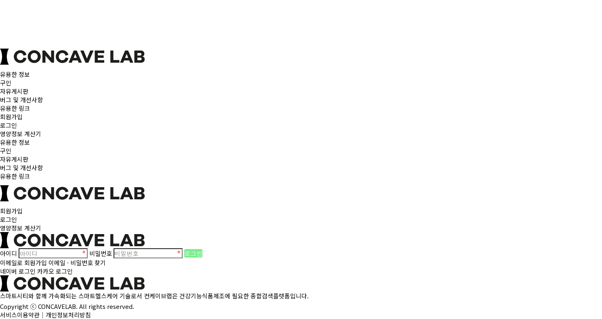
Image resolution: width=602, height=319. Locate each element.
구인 (5, 82)
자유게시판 (14, 91)
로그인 (8, 125)
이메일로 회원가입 (23, 262)
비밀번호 (100, 253)
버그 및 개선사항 (21, 99)
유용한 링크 (15, 108)
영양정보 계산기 (20, 133)
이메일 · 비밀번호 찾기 (77, 262)
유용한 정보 (15, 74)
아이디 (8, 253)
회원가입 (11, 116)
